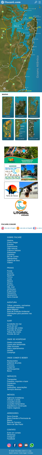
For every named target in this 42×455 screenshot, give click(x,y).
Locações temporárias (16, 404)
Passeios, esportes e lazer (17, 381)
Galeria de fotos (13, 260)
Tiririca (9, 277)
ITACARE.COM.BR (8, 224)
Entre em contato (14, 433)
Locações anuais (13, 402)
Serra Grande (12, 297)
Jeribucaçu (11, 289)
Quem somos (13, 453)
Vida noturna (12, 248)
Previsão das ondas (15, 328)
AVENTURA (12, 302)
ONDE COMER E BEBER (17, 358)
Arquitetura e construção (17, 406)
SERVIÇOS (11, 376)
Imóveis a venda (13, 400)
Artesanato (11, 252)
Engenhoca (11, 291)
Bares (9, 371)
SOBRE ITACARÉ (14, 237)
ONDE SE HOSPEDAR (16, 339)
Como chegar (12, 242)
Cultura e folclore (14, 250)
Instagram (11, 437)
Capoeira (10, 254)
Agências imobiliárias (15, 398)
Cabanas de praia (14, 363)
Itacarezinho (12, 295)
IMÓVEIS (11, 395)
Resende (10, 275)
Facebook (11, 439)
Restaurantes (12, 361)
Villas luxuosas (13, 346)
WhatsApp (11, 435)
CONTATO (11, 430)
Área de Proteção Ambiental (18, 311)
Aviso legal (22, 453)
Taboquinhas (12, 258)
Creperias (11, 367)
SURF (9, 321)
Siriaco (10, 283)
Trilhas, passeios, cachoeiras (18, 305)
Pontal (9, 271)
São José (11, 287)
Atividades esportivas (15, 307)
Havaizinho (11, 293)
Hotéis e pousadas (14, 342)
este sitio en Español (24, 228)
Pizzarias (10, 365)
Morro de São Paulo (15, 424)
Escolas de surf (13, 334)
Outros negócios (13, 408)
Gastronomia (12, 246)
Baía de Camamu (14, 422)
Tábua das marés (14, 332)
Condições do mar (14, 324)
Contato (30, 453)
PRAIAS (10, 268)
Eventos (10, 244)
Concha (10, 273)
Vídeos (10, 262)
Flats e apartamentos (15, 348)
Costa (9, 279)
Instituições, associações (17, 387)
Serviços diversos (14, 389)
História (10, 240)
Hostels (10, 350)
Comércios (11, 383)
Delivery (10, 385)
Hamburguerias (13, 369)
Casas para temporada (16, 344)
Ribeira (10, 281)
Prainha (10, 285)
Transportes (12, 379)
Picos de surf (12, 326)
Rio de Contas (12, 256)
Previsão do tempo (14, 330)
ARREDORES (12, 413)
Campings (11, 352)
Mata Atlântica (12, 309)
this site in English (8, 228)
